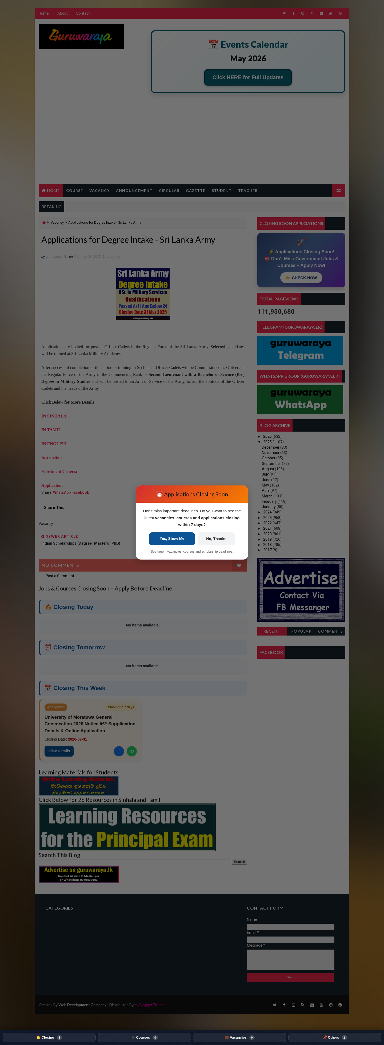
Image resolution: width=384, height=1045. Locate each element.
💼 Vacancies (239, 1037)
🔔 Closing (49, 1037)
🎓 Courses (144, 1037)
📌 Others (335, 1037)
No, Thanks (216, 539)
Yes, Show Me (172, 538)
